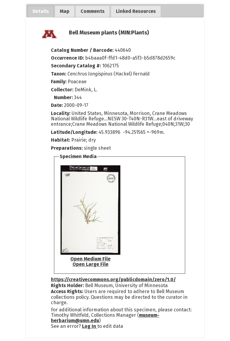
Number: (64, 97)
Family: (58, 81)
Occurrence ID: (68, 58)
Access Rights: (67, 291)
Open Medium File (90, 259)
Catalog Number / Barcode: (83, 50)
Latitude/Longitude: (74, 132)
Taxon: (58, 74)
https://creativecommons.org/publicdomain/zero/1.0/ (113, 279)
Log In (89, 326)
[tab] (41, 11)
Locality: (60, 113)
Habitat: (61, 140)
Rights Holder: (67, 285)
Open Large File (90, 264)
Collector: (63, 90)
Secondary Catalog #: (76, 66)
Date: (57, 105)
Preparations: (67, 148)
